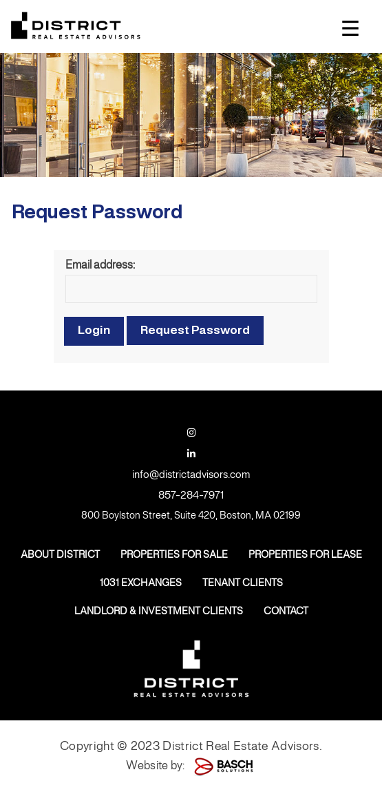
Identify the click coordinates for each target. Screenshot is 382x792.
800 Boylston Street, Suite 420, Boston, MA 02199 (191, 516)
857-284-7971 (191, 496)
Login (94, 330)
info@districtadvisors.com (191, 475)
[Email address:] (191, 289)
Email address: (100, 265)
